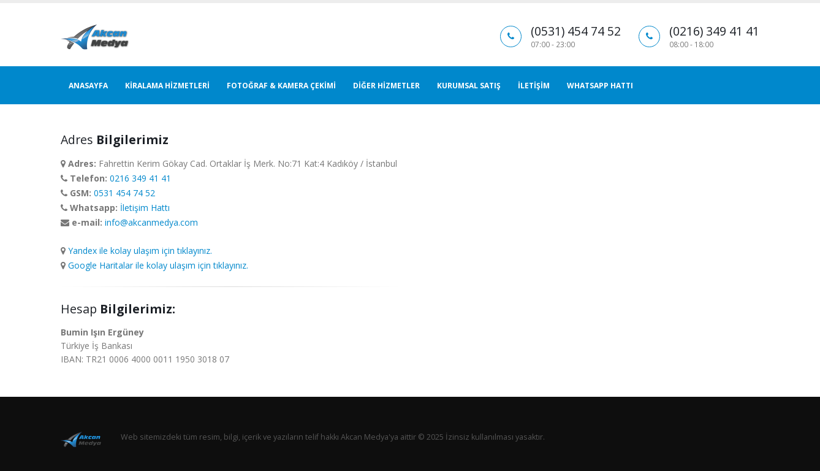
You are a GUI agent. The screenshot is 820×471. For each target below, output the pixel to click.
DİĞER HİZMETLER (386, 85)
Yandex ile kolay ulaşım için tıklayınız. (140, 250)
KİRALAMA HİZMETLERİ (167, 85)
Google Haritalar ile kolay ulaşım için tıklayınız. (158, 265)
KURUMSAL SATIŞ (469, 85)
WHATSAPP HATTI (600, 85)
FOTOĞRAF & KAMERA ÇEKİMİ (281, 85)
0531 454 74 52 (124, 193)
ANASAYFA (88, 85)
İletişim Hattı (145, 207)
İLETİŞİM (534, 85)
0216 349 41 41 (140, 178)
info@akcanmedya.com (151, 222)
